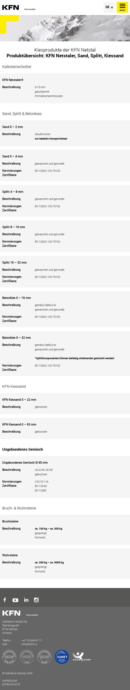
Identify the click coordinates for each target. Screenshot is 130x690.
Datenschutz (11, 684)
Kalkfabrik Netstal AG (19, 7)
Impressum (9, 680)
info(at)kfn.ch (29, 644)
